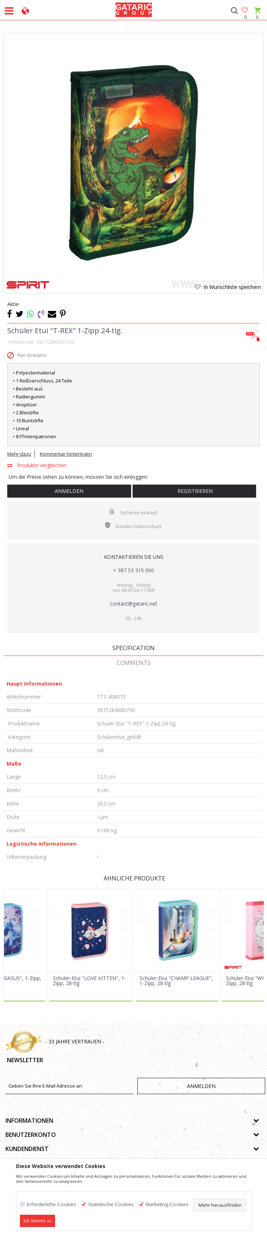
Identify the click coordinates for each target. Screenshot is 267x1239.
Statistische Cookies (111, 1204)
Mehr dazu (19, 454)
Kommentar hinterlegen (66, 454)
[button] (234, 11)
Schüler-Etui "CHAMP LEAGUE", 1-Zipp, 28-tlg (176, 981)
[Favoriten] (245, 11)
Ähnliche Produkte (133, 878)
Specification (133, 648)
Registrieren (194, 490)
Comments (134, 663)
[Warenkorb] (257, 17)
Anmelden (69, 490)
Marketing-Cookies (167, 1204)
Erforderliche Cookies (51, 1204)
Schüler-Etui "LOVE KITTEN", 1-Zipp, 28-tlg (89, 981)
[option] (133, 162)
